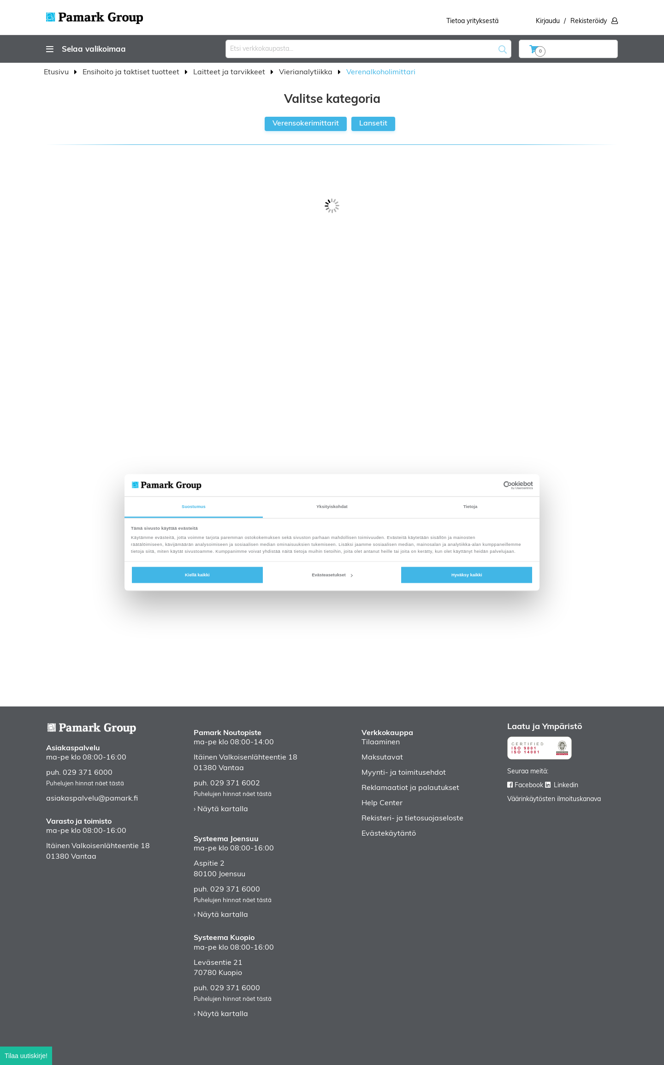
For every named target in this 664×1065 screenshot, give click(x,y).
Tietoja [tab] (470, 506)
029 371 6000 (88, 773)
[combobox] (368, 49)
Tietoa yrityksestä (472, 21)
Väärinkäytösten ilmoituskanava (554, 799)
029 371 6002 (235, 783)
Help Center (382, 803)
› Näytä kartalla (221, 809)
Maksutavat (382, 757)
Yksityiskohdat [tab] (331, 506)
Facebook (529, 785)
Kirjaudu (548, 21)
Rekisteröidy (588, 21)
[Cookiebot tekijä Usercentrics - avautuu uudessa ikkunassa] (492, 485)
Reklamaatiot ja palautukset (410, 788)
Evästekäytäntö (389, 834)
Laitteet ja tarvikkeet (230, 72)
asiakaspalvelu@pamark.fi (92, 798)
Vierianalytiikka (306, 72)
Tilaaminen (381, 742)
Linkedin (566, 785)
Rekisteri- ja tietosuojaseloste (412, 818)
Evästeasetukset (332, 575)
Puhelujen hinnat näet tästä (85, 784)
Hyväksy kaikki (466, 575)
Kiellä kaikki (197, 575)
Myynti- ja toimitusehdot (404, 773)
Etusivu (57, 72)
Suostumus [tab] (194, 506)
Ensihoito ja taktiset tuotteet (132, 72)
